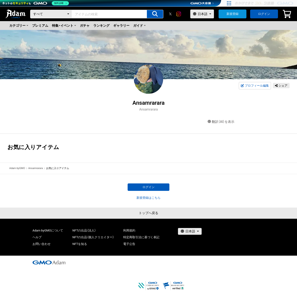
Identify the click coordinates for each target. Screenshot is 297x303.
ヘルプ (37, 237)
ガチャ (85, 25)
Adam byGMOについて (47, 230)
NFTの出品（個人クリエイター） (93, 237)
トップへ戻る (148, 213)
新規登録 (232, 14)
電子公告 (129, 244)
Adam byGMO (17, 168)
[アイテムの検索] (155, 14)
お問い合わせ (41, 244)
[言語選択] (202, 14)
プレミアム (40, 25)
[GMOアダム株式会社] (48, 262)
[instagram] (178, 14)
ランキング (101, 25)
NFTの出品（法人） (84, 230)
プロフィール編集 (255, 85)
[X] (170, 14)
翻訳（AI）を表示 (221, 121)
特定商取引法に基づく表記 (141, 237)
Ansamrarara (35, 168)
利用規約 (129, 230)
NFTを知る (79, 244)
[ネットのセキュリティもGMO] (35, 3)
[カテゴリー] (51, 14)
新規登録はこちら (148, 197)
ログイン (264, 14)
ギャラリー (121, 25)
